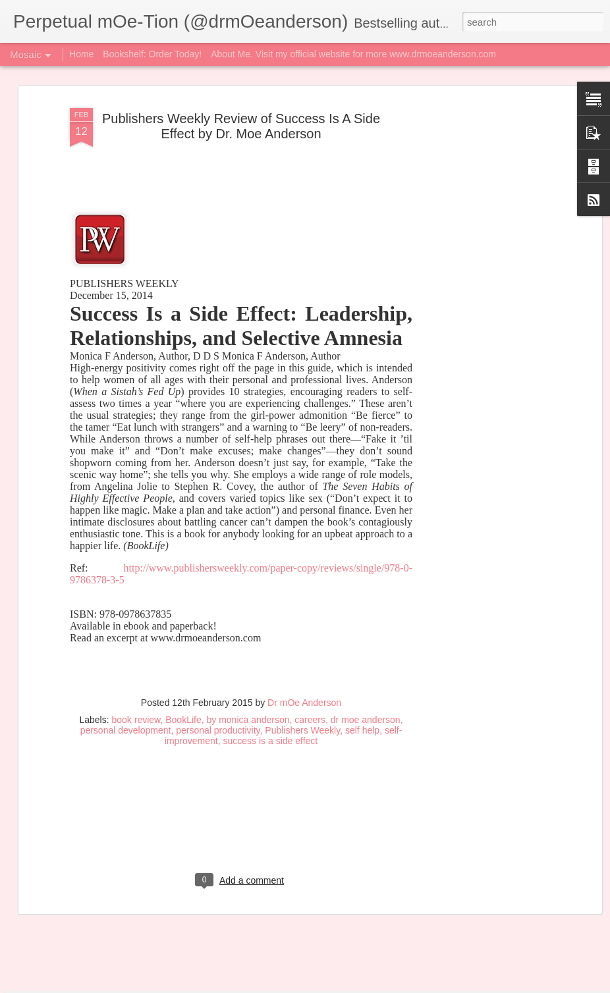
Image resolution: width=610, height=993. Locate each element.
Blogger (455, 986)
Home (81, 54)
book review (136, 594)
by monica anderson (247, 594)
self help (362, 604)
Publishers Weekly (302, 604)
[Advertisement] (241, 700)
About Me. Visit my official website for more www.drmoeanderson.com (353, 54)
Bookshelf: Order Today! (152, 54)
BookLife (183, 594)
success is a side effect (270, 615)
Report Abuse (493, 986)
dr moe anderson (366, 594)
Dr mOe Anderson (304, 577)
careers (309, 594)
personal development (125, 604)
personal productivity (218, 604)
